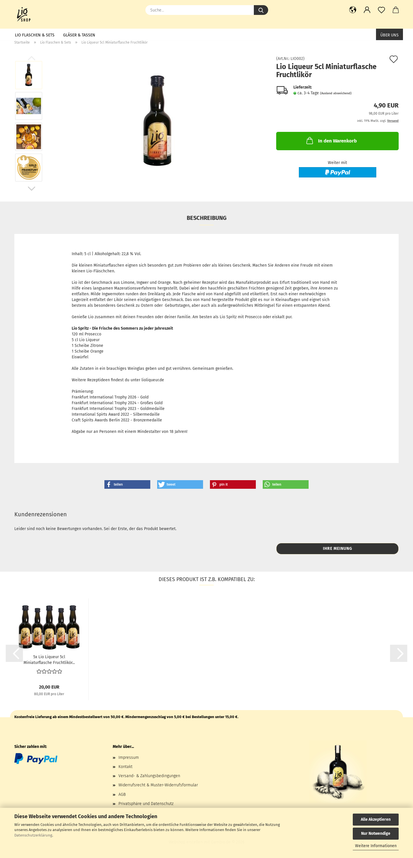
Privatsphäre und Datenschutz (146, 803)
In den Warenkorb (331, 140)
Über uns (389, 35)
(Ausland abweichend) (336, 93)
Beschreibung (207, 217)
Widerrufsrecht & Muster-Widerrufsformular (158, 785)
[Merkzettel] (381, 10)
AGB (122, 794)
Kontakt (125, 766)
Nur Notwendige (375, 833)
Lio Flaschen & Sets (34, 35)
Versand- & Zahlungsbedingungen (149, 775)
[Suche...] (261, 10)
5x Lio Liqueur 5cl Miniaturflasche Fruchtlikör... (49, 659)
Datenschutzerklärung (33, 835)
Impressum (128, 757)
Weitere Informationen (376, 845)
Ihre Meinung (337, 548)
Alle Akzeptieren (376, 819)
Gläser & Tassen (79, 35)
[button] (353, 10)
